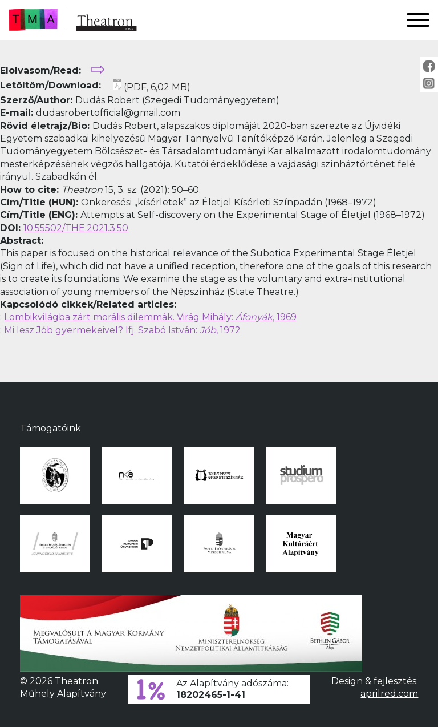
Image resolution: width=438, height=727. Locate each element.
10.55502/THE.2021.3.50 (75, 228)
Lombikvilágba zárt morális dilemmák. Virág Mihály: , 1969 (150, 317)
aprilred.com (389, 693)
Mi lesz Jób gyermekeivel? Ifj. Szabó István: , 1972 (122, 330)
